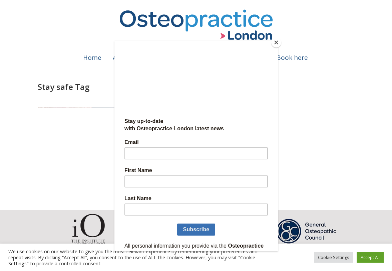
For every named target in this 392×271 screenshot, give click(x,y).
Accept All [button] (370, 257)
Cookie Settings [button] (333, 257)
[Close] (276, 42)
